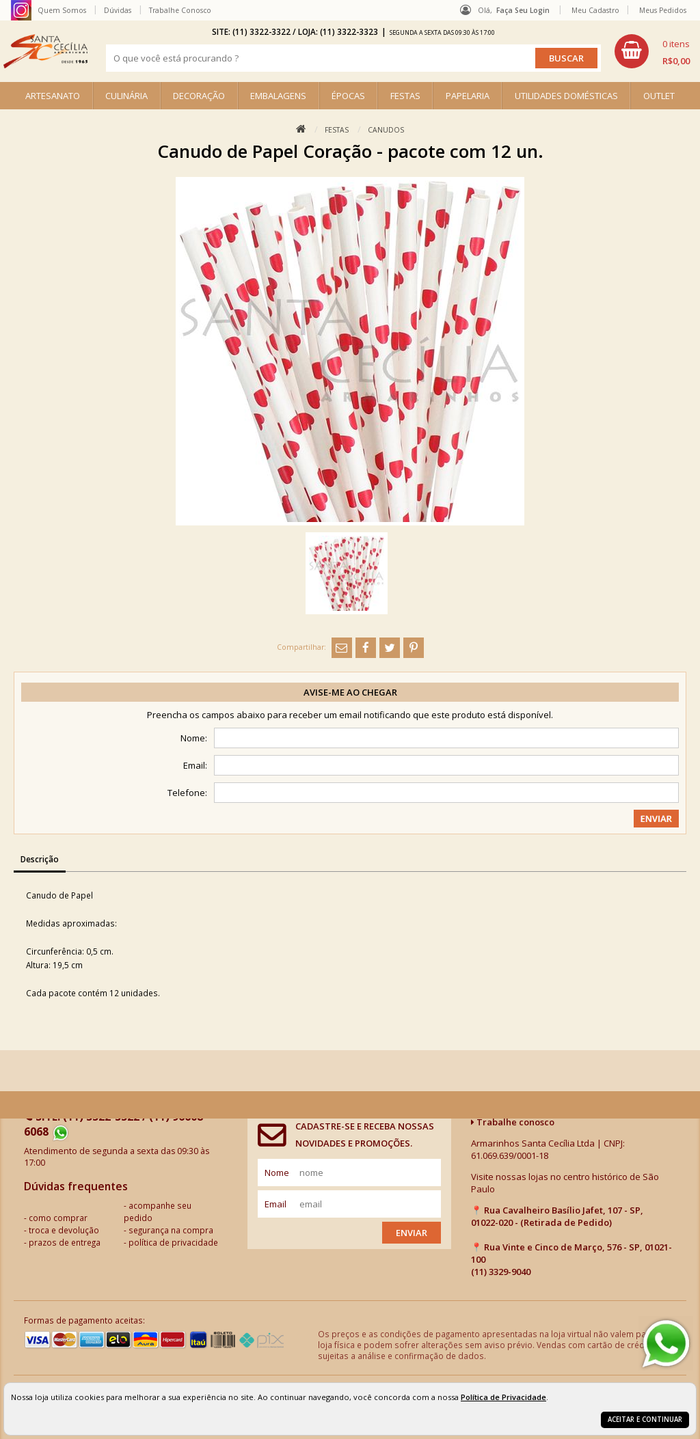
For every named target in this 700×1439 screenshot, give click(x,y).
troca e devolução (64, 1229)
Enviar (411, 1232)
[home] (45, 51)
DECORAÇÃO (199, 96)
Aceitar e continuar (645, 1419)
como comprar (58, 1217)
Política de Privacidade (503, 1397)
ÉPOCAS (348, 96)
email (275, 1204)
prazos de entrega (64, 1242)
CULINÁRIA (126, 96)
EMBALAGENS (278, 96)
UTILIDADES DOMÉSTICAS (566, 96)
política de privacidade (173, 1242)
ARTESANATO (52, 96)
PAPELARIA (467, 96)
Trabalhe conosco (512, 1122)
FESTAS (405, 96)
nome (277, 1172)
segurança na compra (171, 1229)
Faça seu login (523, 10)
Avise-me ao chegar (350, 692)
